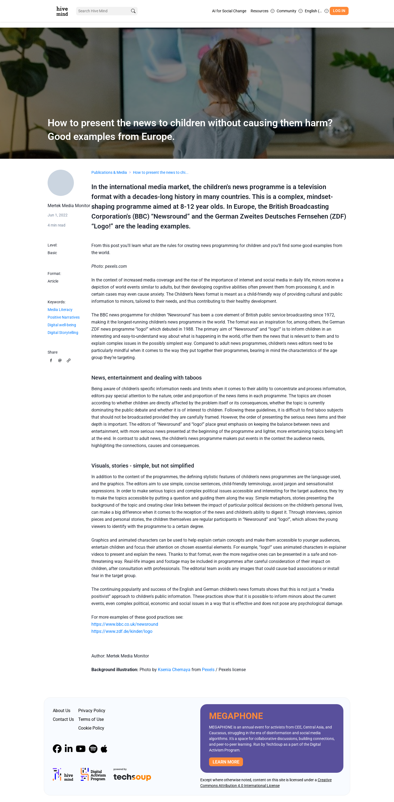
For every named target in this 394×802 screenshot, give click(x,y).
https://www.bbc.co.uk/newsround (124, 624)
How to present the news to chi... (161, 172)
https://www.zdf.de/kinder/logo (121, 631)
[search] (132, 11)
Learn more (226, 762)
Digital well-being (62, 325)
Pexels (209, 669)
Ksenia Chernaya (174, 669)
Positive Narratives (64, 317)
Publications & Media (109, 172)
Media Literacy (60, 309)
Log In (339, 10)
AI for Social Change (229, 11)
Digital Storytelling (63, 332)
